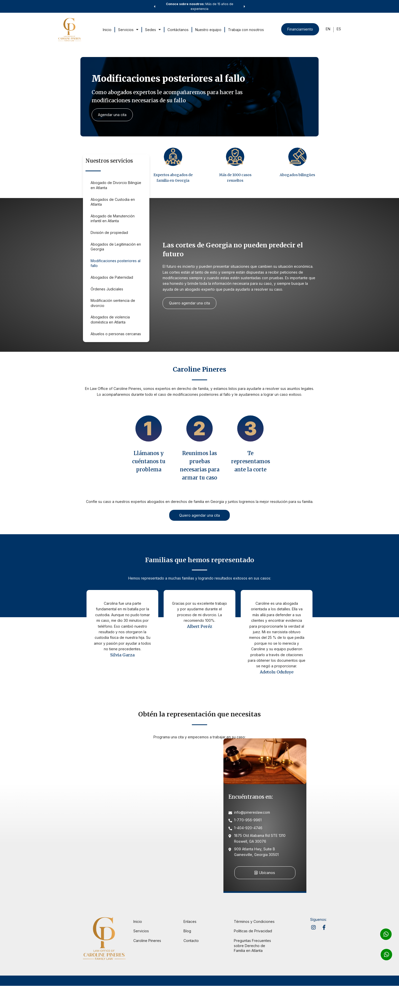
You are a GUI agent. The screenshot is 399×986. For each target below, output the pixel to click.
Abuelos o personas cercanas (116, 334)
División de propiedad (109, 232)
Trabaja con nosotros (245, 29)
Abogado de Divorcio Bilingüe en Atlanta (116, 185)
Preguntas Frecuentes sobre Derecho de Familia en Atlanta (252, 946)
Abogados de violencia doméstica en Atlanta (110, 319)
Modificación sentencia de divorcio (113, 303)
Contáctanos (177, 29)
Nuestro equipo (208, 29)
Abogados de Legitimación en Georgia (116, 246)
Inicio (106, 29)
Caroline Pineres (147, 941)
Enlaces (189, 922)
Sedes (152, 29)
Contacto (191, 941)
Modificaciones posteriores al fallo (115, 263)
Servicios (128, 29)
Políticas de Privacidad (253, 931)
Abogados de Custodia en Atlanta (113, 202)
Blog (187, 931)
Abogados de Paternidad (112, 277)
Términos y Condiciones (254, 922)
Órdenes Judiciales (107, 289)
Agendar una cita (113, 115)
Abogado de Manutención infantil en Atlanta (113, 218)
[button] (154, 6)
